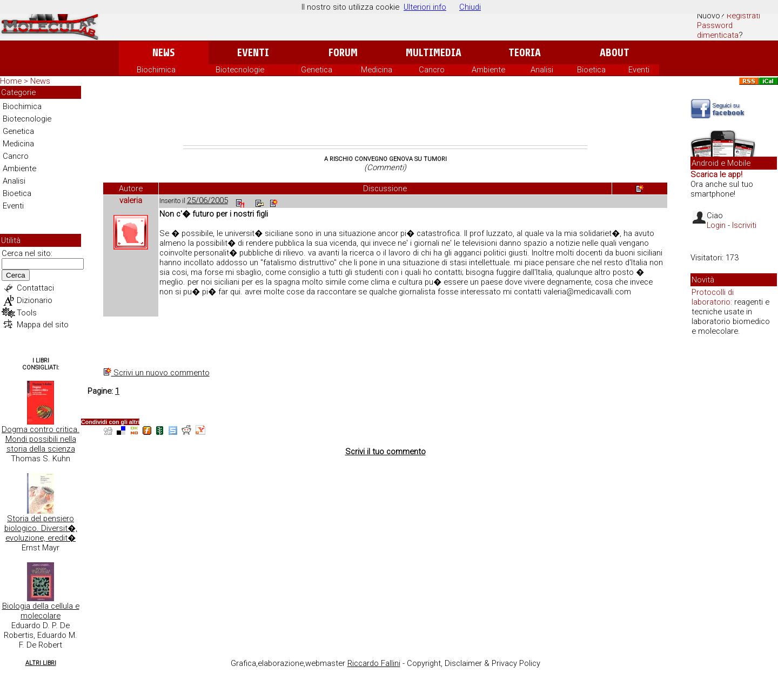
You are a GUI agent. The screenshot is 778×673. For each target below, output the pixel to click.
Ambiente (488, 70)
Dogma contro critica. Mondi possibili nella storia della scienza (40, 439)
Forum (343, 52)
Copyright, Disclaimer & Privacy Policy (473, 663)
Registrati (743, 16)
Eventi (253, 52)
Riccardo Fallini (373, 663)
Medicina (376, 70)
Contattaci (35, 288)
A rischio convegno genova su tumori (385, 159)
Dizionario (34, 300)
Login (716, 225)
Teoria (524, 52)
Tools (27, 313)
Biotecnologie (240, 70)
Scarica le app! (716, 174)
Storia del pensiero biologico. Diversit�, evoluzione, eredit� (40, 528)
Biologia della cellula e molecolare (40, 611)
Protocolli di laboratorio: (713, 297)
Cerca (15, 275)
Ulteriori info (425, 7)
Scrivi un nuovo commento (157, 373)
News (163, 52)
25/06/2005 (207, 200)
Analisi (542, 70)
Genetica (316, 70)
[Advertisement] (385, 115)
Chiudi (470, 7)
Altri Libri (40, 663)
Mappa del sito (43, 324)
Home (11, 81)
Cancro (432, 70)
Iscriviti (744, 225)
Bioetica (591, 70)
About (614, 52)
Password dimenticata (718, 30)
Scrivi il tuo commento (385, 451)
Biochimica (156, 70)
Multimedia (433, 52)
